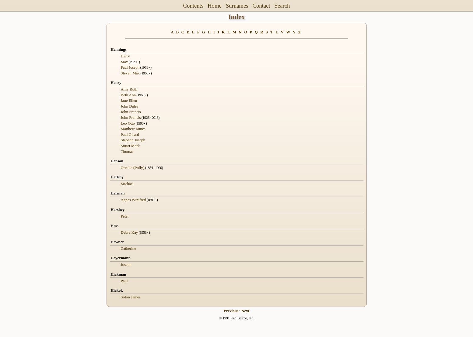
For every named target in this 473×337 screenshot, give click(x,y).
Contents (193, 5)
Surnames (237, 5)
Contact (261, 5)
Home (215, 5)
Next (245, 310)
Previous (231, 310)
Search (282, 5)
